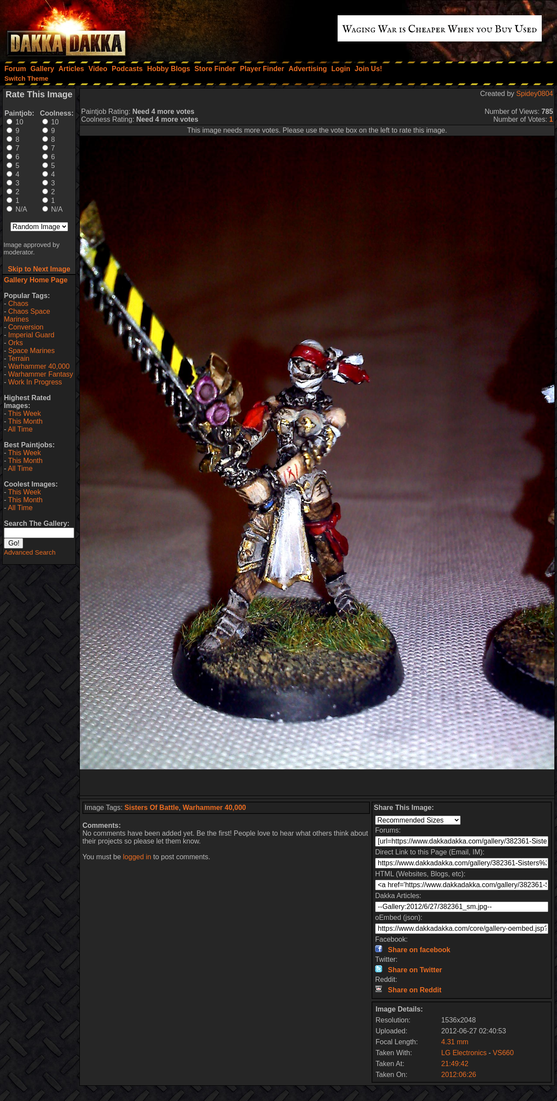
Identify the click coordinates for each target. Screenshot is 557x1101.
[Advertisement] (317, 782)
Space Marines (31, 350)
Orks (15, 342)
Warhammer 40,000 (39, 366)
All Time (20, 429)
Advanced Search (29, 552)
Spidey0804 (534, 93)
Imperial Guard (31, 335)
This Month (25, 421)
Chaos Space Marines (27, 315)
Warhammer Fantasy (40, 374)
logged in (137, 857)
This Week (24, 413)
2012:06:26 (458, 1074)
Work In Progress (35, 382)
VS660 (503, 1052)
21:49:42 (454, 1063)
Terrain (18, 358)
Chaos (18, 303)
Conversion (26, 327)
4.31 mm (454, 1042)
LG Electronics (464, 1052)
